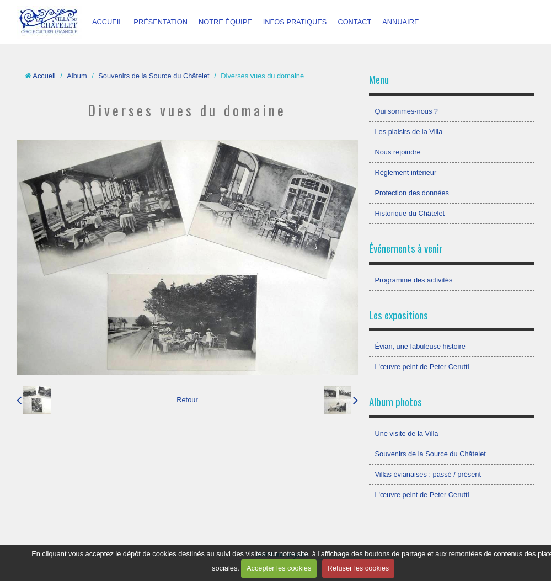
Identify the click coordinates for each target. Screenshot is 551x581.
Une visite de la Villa (406, 433)
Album (77, 76)
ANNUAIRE (400, 22)
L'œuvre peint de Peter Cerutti (422, 367)
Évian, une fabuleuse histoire (420, 346)
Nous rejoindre (397, 152)
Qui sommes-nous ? (406, 111)
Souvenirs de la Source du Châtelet (153, 76)
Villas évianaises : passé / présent (428, 474)
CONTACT (354, 22)
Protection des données (411, 193)
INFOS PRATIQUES (295, 22)
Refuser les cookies (358, 568)
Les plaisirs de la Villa (408, 131)
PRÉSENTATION (160, 22)
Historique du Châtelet (410, 213)
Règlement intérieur (405, 172)
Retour (186, 400)
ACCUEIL (107, 22)
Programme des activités (413, 280)
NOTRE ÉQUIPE (225, 22)
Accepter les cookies (279, 568)
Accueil (44, 76)
